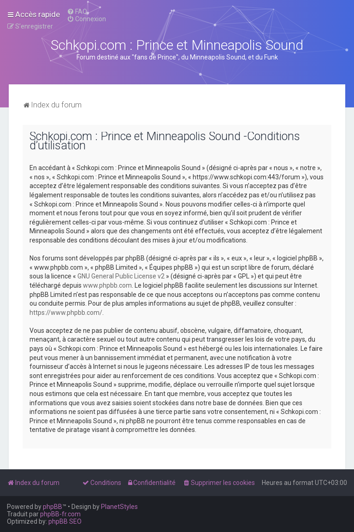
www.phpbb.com (107, 285)
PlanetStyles (119, 506)
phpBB (52, 506)
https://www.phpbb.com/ (66, 312)
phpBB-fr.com (60, 514)
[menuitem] (77, 11)
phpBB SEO (65, 521)
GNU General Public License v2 (121, 276)
